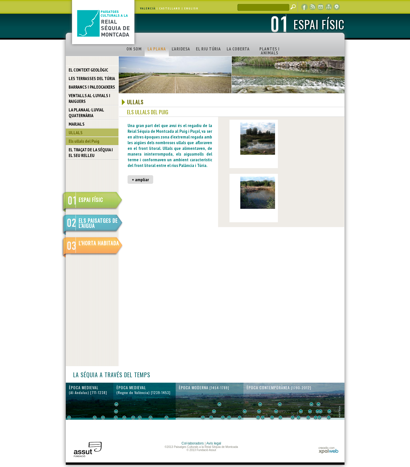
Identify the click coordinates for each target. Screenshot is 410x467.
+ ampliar (140, 179)
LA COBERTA (238, 49)
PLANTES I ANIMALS (269, 51)
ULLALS (76, 132)
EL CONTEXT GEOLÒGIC (88, 70)
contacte (320, 7)
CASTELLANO (170, 8)
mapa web (328, 7)
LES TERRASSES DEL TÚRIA (92, 78)
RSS (312, 7)
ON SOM (134, 49)
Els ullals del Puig (84, 141)
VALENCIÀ (147, 8)
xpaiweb (328, 450)
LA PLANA (156, 49)
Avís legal (213, 443)
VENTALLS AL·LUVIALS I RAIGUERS (89, 98)
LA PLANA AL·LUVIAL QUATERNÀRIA (86, 112)
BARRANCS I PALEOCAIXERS (92, 87)
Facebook (304, 7)
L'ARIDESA (181, 49)
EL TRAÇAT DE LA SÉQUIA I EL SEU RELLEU (91, 152)
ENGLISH (191, 8)
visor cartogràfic (336, 7)
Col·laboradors (193, 443)
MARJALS (77, 124)
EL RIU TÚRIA (208, 49)
